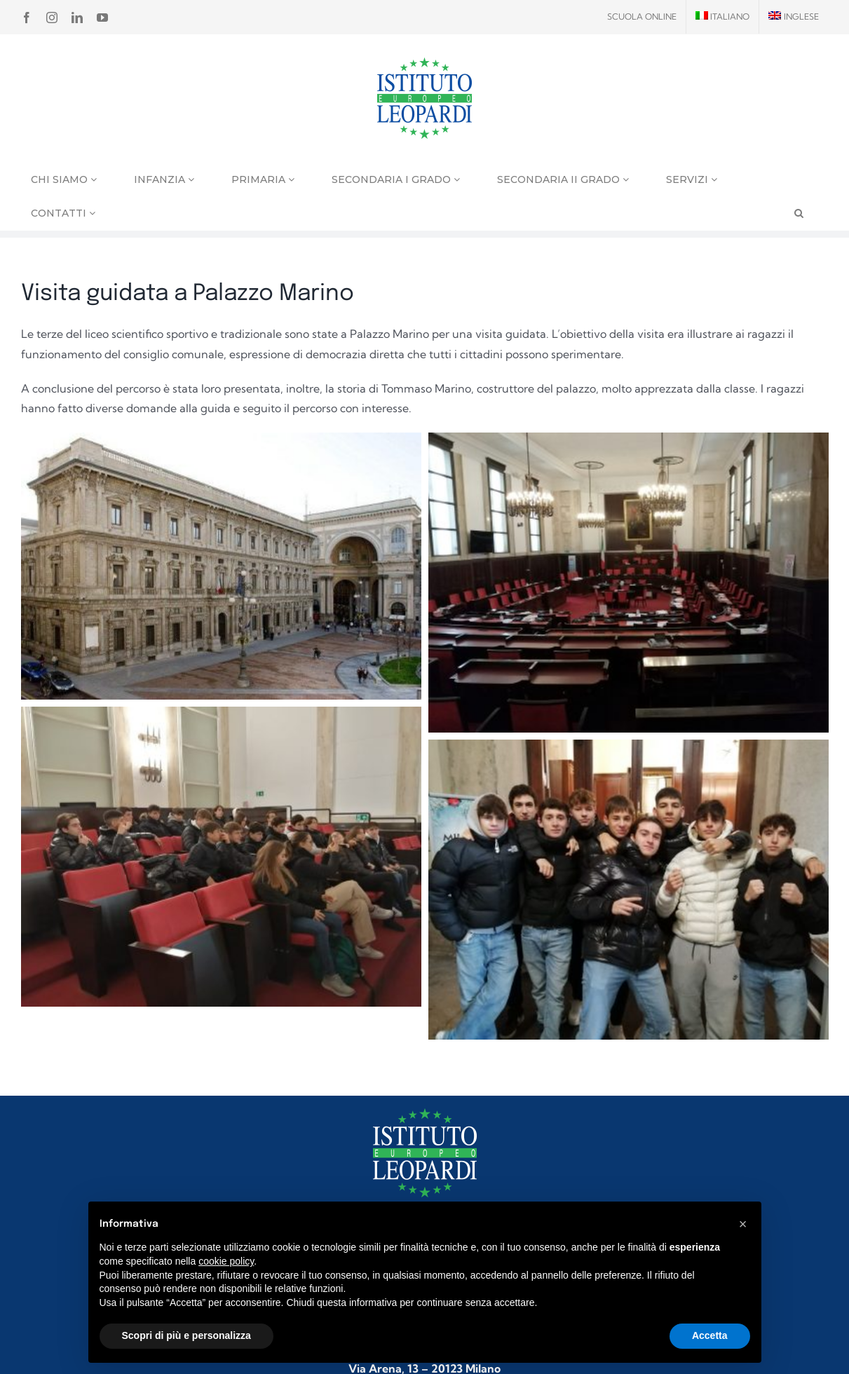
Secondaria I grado (396, 179)
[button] (743, 1224)
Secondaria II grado (563, 179)
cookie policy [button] (226, 1261)
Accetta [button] (710, 1335)
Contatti (63, 213)
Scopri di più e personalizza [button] (186, 1335)
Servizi (691, 179)
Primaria (262, 179)
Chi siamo (64, 179)
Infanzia (164, 179)
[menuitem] (722, 17)
